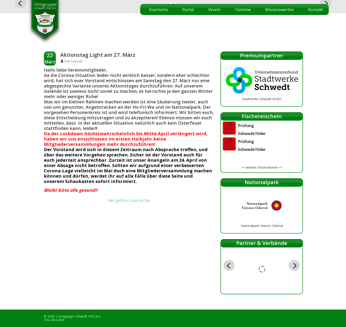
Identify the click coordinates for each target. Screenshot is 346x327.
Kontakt (315, 9)
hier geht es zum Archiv (129, 200)
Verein (214, 9)
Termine (243, 9)
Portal (188, 9)
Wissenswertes (279, 9)
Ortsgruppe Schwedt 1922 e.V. (79, 316)
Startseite (158, 9)
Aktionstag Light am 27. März (97, 54)
